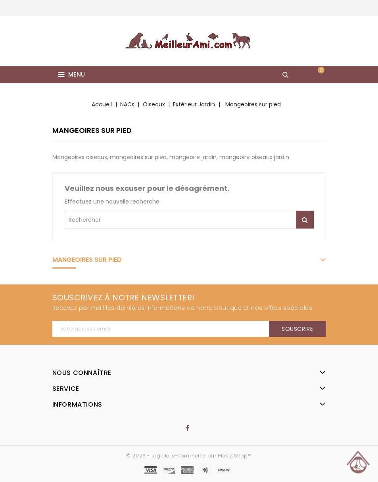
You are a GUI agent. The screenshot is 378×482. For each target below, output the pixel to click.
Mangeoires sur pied (87, 259)
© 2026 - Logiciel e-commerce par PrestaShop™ (188, 455)
